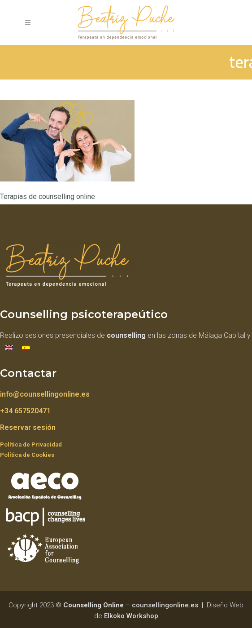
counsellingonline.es (165, 605)
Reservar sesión (28, 427)
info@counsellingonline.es (45, 394)
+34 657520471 (25, 411)
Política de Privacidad (31, 444)
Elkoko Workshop (131, 616)
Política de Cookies (27, 454)
